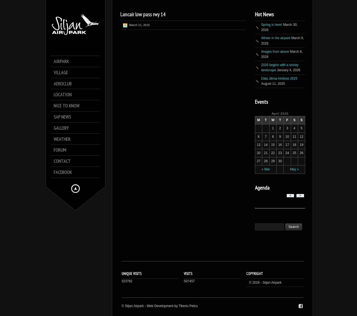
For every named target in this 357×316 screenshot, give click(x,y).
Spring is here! (271, 25)
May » (294, 169)
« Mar (266, 169)
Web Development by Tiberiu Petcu (172, 306)
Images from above (275, 52)
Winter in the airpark (275, 38)
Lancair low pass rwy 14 (142, 14)
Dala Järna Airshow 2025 (279, 78)
